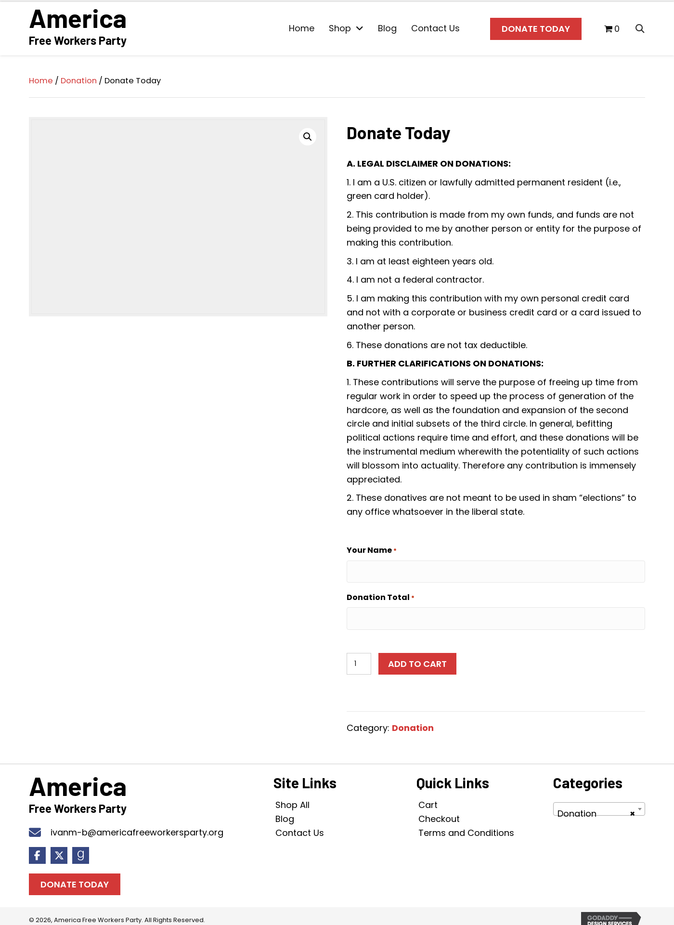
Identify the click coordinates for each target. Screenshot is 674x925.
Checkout (439, 810)
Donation (79, 78)
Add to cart (417, 655)
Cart (428, 796)
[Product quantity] (359, 655)
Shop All (292, 796)
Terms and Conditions (466, 824)
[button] (307, 134)
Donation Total (381, 592)
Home (41, 78)
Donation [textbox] (596, 805)
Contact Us (299, 824)
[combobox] (599, 801)
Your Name (372, 548)
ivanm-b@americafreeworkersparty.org (137, 824)
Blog (284, 810)
